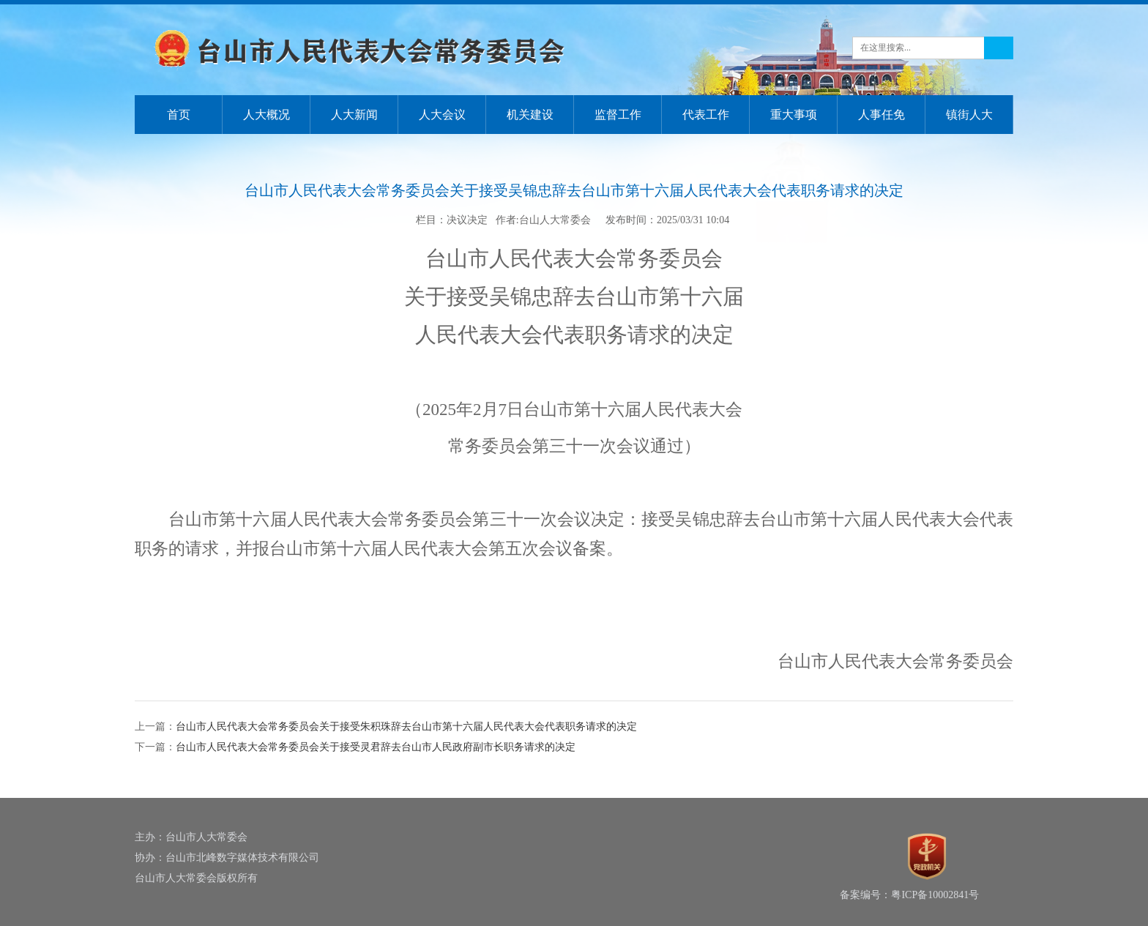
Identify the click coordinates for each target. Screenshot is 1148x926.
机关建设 (530, 114)
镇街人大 (969, 114)
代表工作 (705, 114)
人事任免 (881, 114)
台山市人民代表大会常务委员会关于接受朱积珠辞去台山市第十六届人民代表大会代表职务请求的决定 (406, 726)
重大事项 (793, 114)
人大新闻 (354, 114)
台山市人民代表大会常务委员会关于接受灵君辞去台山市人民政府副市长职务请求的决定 (375, 747)
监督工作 (617, 114)
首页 (178, 114)
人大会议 (442, 114)
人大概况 (266, 114)
